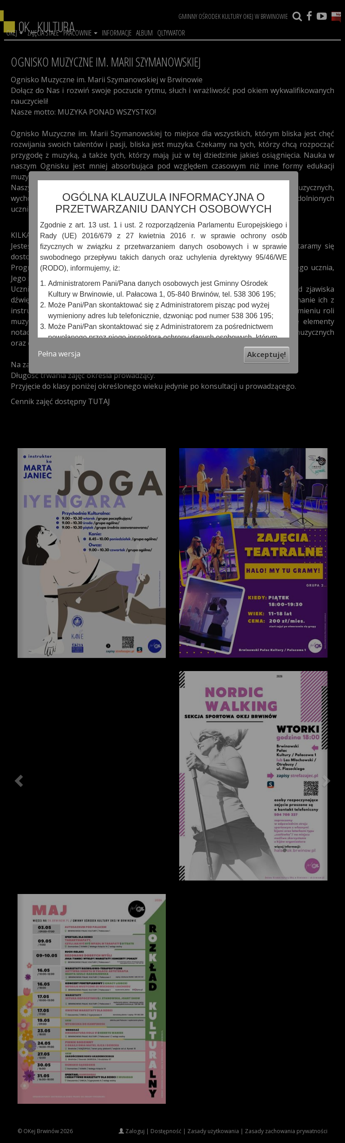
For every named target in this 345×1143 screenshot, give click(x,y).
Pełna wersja (59, 354)
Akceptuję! (266, 355)
